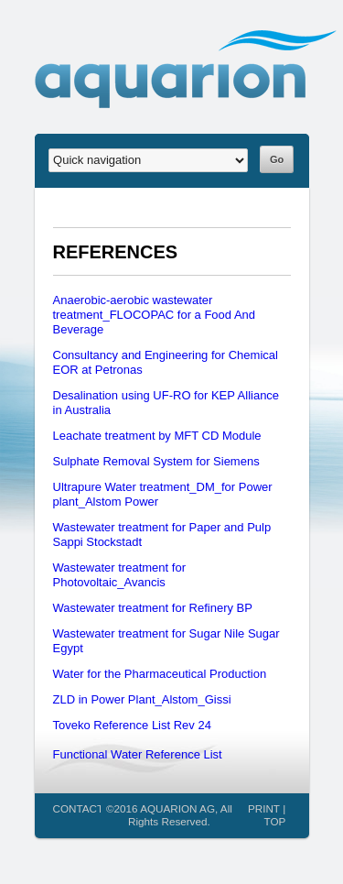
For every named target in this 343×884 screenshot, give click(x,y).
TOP (274, 821)
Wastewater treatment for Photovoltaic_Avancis (119, 575)
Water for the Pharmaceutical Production (160, 674)
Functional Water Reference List (137, 754)
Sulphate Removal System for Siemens (156, 461)
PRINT (264, 808)
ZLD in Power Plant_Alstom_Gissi (142, 699)
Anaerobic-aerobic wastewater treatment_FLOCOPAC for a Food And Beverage (154, 314)
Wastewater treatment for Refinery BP (152, 608)
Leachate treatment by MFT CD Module (157, 435)
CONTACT (78, 808)
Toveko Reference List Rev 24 (132, 725)
